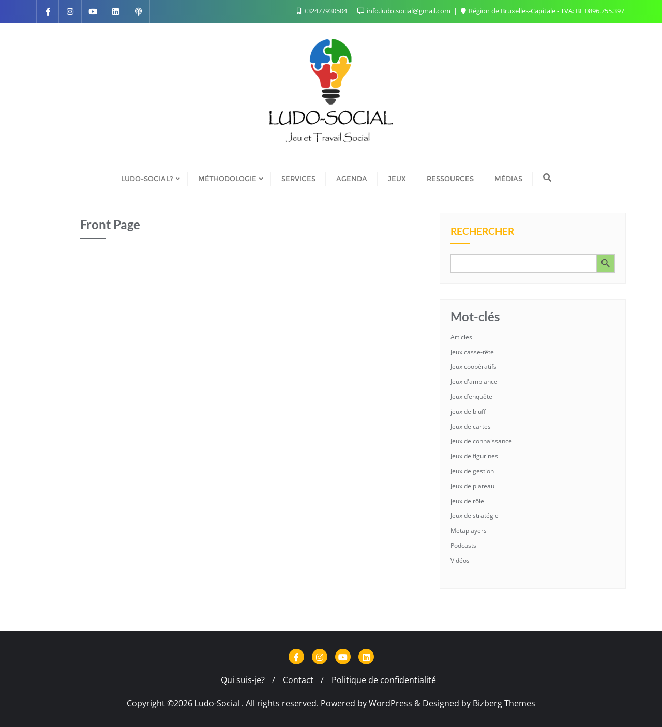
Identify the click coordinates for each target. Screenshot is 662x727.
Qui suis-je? (243, 680)
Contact (298, 680)
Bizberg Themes (504, 703)
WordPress (390, 703)
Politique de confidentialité (384, 680)
